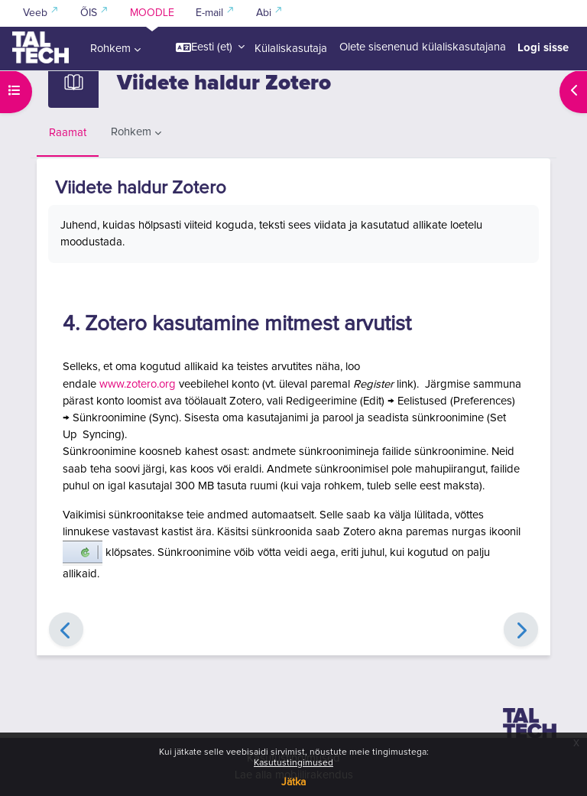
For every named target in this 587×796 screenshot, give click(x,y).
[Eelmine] (66, 629)
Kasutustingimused (293, 763)
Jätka (293, 782)
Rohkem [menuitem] (110, 48)
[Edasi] (521, 629)
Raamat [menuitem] (67, 132)
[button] (210, 47)
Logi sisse (543, 47)
